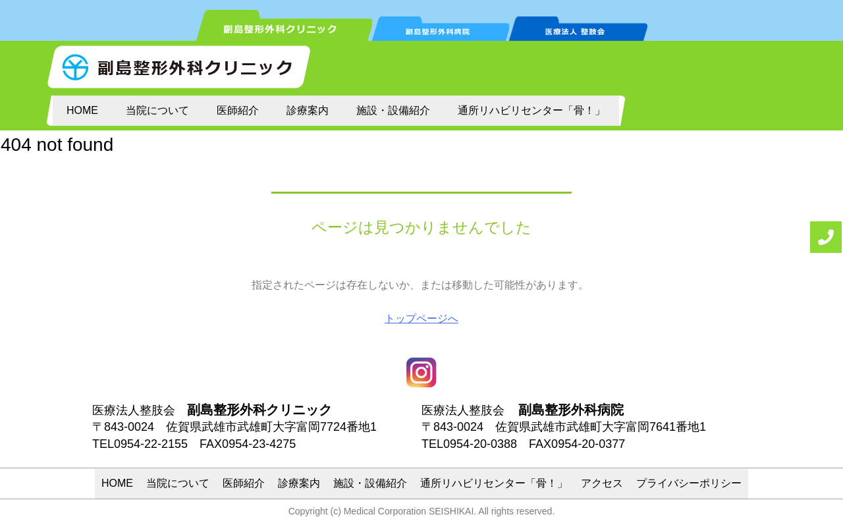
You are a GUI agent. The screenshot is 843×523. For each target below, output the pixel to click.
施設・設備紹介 (393, 110)
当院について (157, 110)
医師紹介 (238, 110)
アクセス (602, 483)
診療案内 (307, 110)
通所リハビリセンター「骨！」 (531, 110)
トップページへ (421, 318)
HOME (82, 110)
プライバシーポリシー (689, 483)
